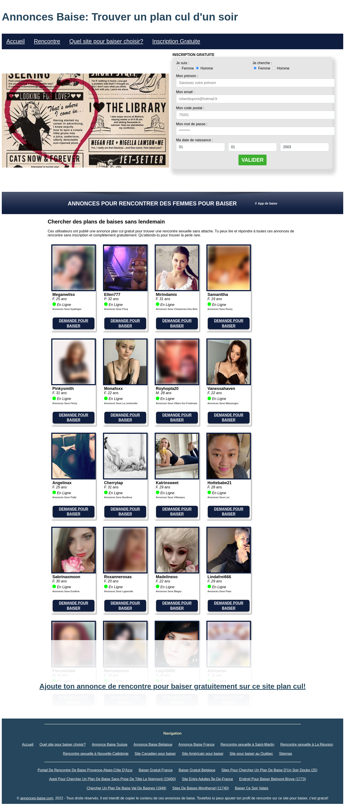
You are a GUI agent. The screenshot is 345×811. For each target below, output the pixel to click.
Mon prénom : (187, 76)
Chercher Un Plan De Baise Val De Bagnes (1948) (126, 788)
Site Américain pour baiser (203, 754)
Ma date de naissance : (194, 140)
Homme (204, 68)
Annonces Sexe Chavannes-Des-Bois (176, 309)
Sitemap (285, 754)
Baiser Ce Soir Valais (251, 788)
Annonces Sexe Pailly (64, 497)
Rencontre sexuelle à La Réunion (306, 744)
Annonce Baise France (196, 744)
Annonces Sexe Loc (218, 497)
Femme (186, 68)
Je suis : (182, 63)
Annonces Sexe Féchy (64, 403)
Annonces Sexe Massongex (222, 403)
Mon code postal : (190, 108)
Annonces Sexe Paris (219, 591)
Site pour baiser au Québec (251, 754)
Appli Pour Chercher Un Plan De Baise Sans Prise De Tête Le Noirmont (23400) (112, 779)
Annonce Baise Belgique (152, 744)
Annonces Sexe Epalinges (67, 309)
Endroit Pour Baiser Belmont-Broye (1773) (272, 779)
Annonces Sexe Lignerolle (118, 591)
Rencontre (47, 41)
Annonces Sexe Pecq (116, 309)
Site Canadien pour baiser (155, 754)
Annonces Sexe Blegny (169, 591)
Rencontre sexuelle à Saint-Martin (247, 744)
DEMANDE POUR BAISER (73, 323)
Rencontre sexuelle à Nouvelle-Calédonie (95, 754)
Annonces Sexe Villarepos (170, 497)
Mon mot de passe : (191, 124)
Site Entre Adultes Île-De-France (207, 779)
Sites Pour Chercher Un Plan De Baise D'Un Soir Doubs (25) (269, 770)
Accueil (15, 41)
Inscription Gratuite (176, 41)
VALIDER (252, 160)
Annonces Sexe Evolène (66, 591)
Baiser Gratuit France (155, 770)
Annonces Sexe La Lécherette (121, 403)
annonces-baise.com (36, 798)
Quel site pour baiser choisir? (106, 41)
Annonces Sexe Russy (220, 309)
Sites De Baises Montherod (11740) (200, 788)
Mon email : (185, 92)
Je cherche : (262, 63)
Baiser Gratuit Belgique (197, 770)
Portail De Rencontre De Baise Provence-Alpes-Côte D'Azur (85, 770)
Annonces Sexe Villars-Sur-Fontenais (176, 403)
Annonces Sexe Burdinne (118, 497)
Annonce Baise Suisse (109, 744)
